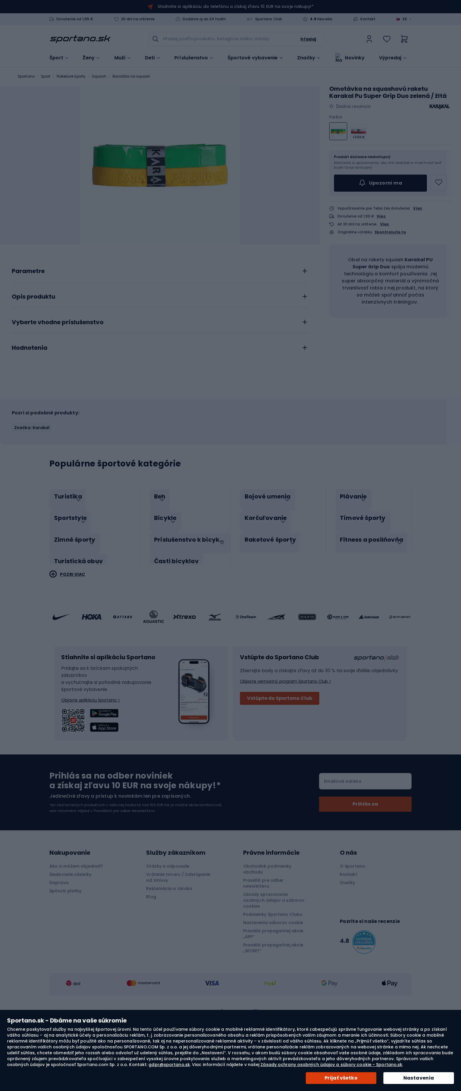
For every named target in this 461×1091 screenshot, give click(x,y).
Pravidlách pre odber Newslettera (124, 872)
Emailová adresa (342, 843)
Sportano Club (268, 19)
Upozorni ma (380, 183)
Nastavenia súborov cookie (273, 985)
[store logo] (80, 39)
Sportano (26, 76)
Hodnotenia (29, 416)
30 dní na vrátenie (138, 19)
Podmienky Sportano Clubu (272, 976)
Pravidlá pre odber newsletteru (263, 945)
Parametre (28, 339)
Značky (306, 57)
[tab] (160, 337)
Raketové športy (71, 76)
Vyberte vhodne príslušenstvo (57, 390)
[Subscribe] (365, 866)
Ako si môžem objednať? (76, 928)
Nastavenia (418, 1078)
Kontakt (367, 19)
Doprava (59, 945)
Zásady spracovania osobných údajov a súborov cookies (274, 962)
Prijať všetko (341, 1078)
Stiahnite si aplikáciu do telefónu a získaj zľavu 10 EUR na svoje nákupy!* (235, 6)
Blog (151, 959)
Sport (46, 76)
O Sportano (352, 928)
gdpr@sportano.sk (169, 1064)
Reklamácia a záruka (169, 950)
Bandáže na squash (132, 76)
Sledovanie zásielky (70, 936)
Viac (417, 208)
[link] (369, 39)
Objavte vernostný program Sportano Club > (285, 743)
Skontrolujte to (390, 232)
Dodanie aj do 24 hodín (204, 19)
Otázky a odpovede (167, 928)
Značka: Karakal (32, 496)
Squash (99, 76)
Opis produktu (33, 365)
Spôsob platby (65, 953)
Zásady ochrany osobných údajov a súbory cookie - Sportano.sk (331, 1064)
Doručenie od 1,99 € (74, 19)
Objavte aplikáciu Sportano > (90, 762)
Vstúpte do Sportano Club (279, 760)
